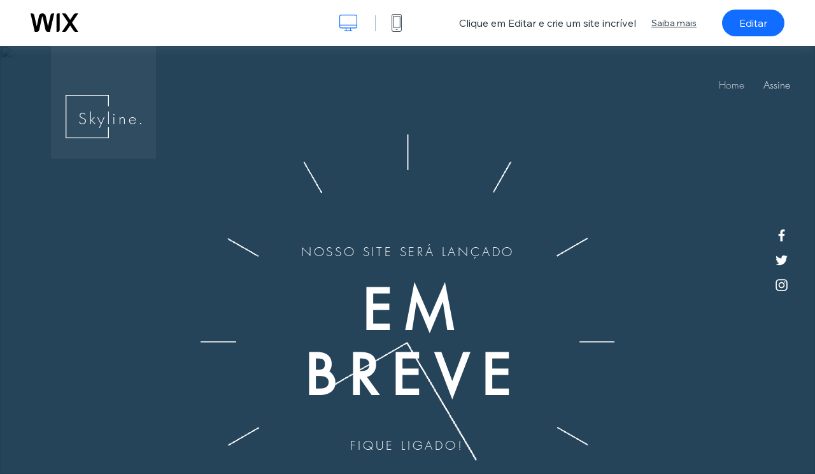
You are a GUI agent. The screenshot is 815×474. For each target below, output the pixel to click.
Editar (753, 23)
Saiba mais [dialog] (674, 23)
